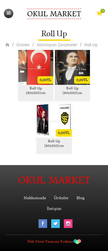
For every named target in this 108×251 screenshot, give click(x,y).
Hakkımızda (35, 197)
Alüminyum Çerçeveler (57, 44)
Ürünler (23, 44)
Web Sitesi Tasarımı (43, 241)
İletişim (54, 208)
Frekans (66, 241)
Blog (80, 197)
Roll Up (90, 44)
